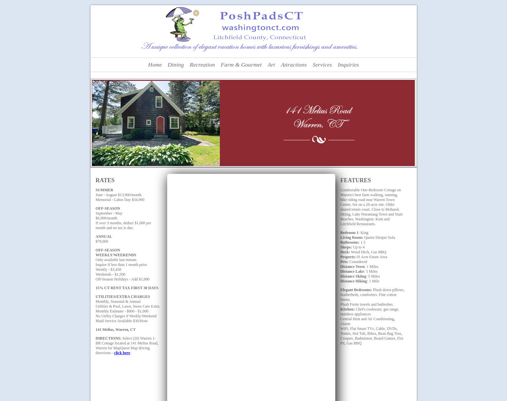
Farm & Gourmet (241, 64)
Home (155, 64)
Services (322, 64)
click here (122, 353)
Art (271, 64)
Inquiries (348, 64)
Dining (176, 64)
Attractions (294, 64)
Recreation (202, 64)
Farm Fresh (243, 378)
